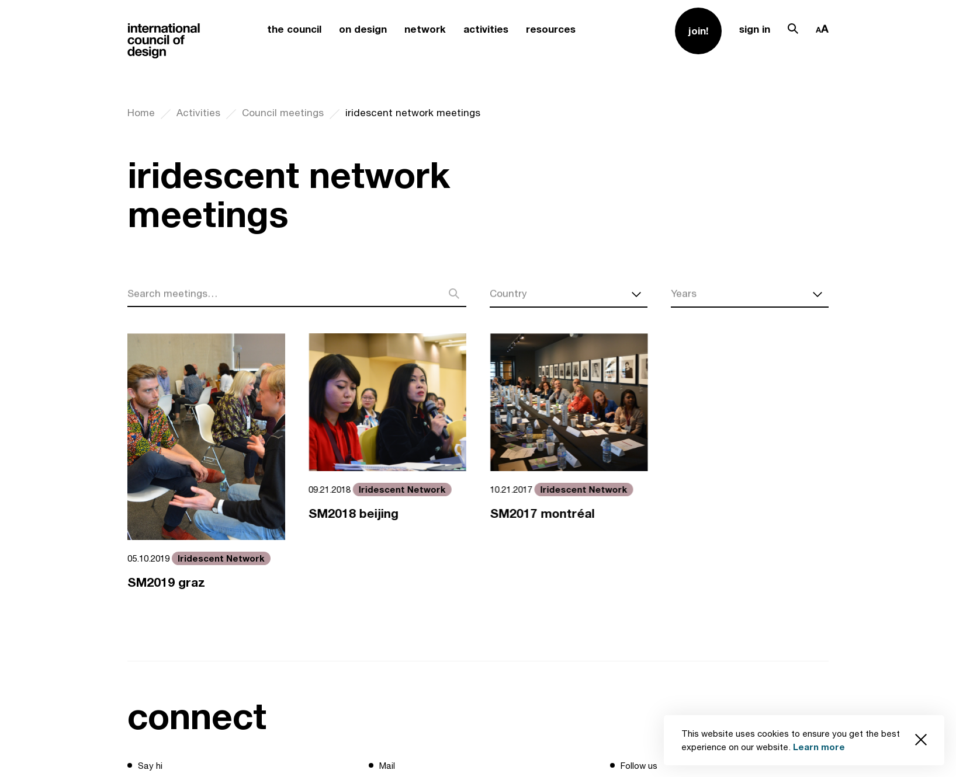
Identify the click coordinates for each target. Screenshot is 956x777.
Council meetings (283, 113)
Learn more (819, 746)
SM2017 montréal (544, 513)
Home (141, 113)
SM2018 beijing (355, 513)
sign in (754, 29)
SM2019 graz (166, 582)
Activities (198, 113)
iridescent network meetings (412, 113)
